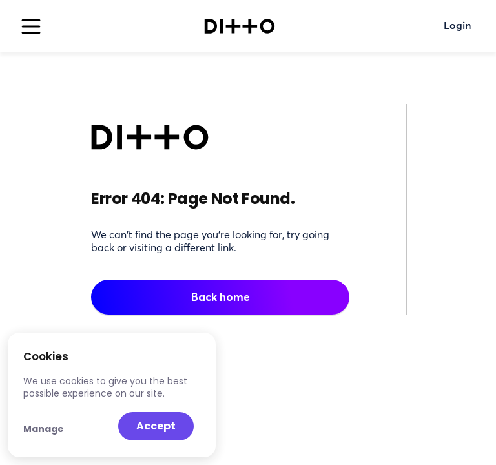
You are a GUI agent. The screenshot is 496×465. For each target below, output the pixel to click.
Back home (220, 297)
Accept (156, 425)
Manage (43, 428)
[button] (28, 26)
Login (457, 26)
